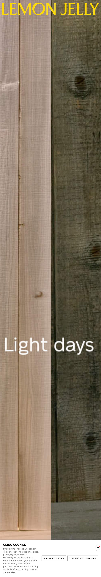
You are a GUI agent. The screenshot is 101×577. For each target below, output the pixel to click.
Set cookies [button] (9, 572)
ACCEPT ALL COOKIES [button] (54, 558)
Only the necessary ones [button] (83, 558)
